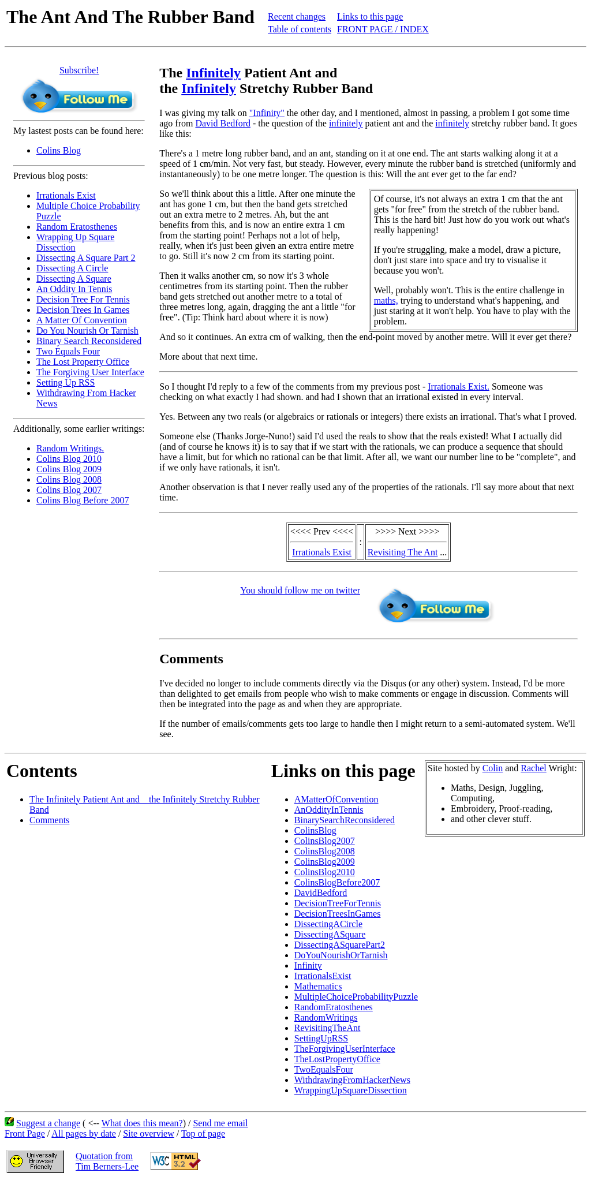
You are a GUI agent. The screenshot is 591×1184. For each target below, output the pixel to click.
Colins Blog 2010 (69, 459)
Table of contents (299, 29)
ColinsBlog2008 (324, 851)
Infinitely (213, 72)
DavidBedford (320, 893)
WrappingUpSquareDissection (350, 1090)
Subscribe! (79, 70)
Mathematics (318, 986)
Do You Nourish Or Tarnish (87, 330)
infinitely (346, 123)
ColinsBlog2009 (324, 861)
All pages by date (83, 1133)
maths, (386, 300)
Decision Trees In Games (82, 310)
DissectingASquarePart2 (339, 945)
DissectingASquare (330, 934)
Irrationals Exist (66, 195)
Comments (49, 820)
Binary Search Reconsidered (88, 341)
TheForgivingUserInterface (344, 1049)
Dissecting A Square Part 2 (86, 258)
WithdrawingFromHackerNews (352, 1080)
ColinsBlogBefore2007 (337, 882)
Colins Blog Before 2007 (82, 500)
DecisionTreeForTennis (337, 903)
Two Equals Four (68, 351)
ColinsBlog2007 (324, 841)
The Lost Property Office (82, 362)
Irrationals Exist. (458, 386)
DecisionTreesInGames (337, 913)
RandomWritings (326, 1017)
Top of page (203, 1133)
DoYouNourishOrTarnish (341, 955)
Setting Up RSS (65, 382)
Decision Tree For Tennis (83, 299)
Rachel (533, 768)
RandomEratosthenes (333, 1007)
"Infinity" (267, 113)
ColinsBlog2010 (324, 872)
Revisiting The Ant (402, 552)
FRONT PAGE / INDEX (383, 29)
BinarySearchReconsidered (344, 820)
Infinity (308, 965)
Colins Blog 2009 (69, 469)
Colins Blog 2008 (69, 479)
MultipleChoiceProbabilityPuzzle (356, 997)
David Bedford (222, 123)
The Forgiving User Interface (90, 372)
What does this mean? (142, 1123)
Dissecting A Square (73, 278)
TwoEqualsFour (323, 1069)
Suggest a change (48, 1123)
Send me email (220, 1123)
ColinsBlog (315, 830)
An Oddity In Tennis (74, 289)
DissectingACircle (328, 924)
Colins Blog (58, 150)
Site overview (148, 1133)
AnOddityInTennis (329, 810)
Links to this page (370, 16)
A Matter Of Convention (81, 320)
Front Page (25, 1133)
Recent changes (297, 16)
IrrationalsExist (322, 976)
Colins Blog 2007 (69, 490)
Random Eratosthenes (76, 226)
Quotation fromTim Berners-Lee (107, 1161)
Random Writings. (70, 448)
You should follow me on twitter (300, 590)
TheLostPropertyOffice (337, 1059)
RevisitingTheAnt (327, 1028)
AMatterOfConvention (336, 799)
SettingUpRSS (321, 1038)
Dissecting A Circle (72, 268)
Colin (492, 768)
